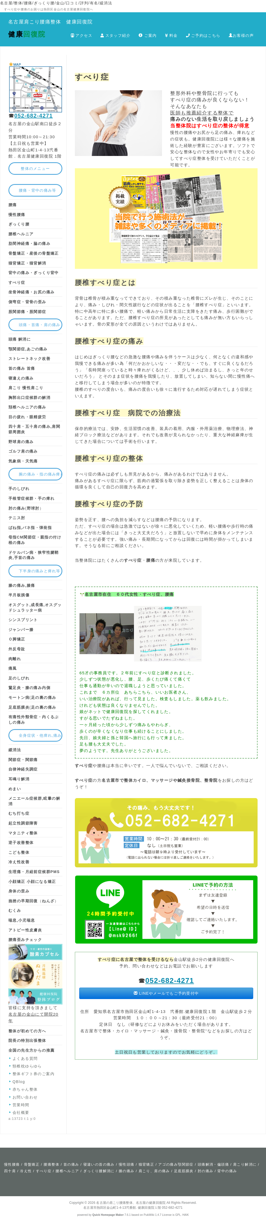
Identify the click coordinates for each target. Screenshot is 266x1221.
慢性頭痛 (126, 1164)
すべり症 (44, 1171)
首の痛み (71, 1164)
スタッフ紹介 (115, 35)
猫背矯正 (146, 1164)
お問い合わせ (25, 1097)
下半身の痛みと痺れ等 (39, 571)
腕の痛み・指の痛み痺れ (40, 474)
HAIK (185, 1214)
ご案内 (148, 35)
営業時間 (21, 1105)
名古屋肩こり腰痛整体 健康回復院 (50, 22)
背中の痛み (227, 1171)
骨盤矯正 (32, 1164)
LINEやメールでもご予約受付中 (166, 993)
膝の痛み (126, 1171)
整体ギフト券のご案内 (33, 1074)
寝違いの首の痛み (99, 1164)
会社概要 (21, 1112)
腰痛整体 (51, 1164)
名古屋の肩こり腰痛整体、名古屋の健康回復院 (131, 1203)
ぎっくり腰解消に (99, 1171)
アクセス (81, 35)
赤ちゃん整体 (25, 1089)
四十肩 (10, 1171)
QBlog (19, 1081)
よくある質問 (25, 1058)
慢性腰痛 (12, 1164)
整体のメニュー (35, 168)
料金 (171, 35)
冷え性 (26, 1171)
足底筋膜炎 (184, 1171)
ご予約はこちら (203, 35)
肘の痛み (205, 1171)
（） (33, 901)
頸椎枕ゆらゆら (27, 1066)
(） (26, 508)
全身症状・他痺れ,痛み (40, 735)
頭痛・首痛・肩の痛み (39, 325)
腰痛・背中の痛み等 (37, 190)
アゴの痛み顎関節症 (176, 1164)
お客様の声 (241, 35)
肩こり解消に (244, 1164)
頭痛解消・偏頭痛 (213, 1164)
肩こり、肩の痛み (154, 1171)
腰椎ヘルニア (67, 1171)
